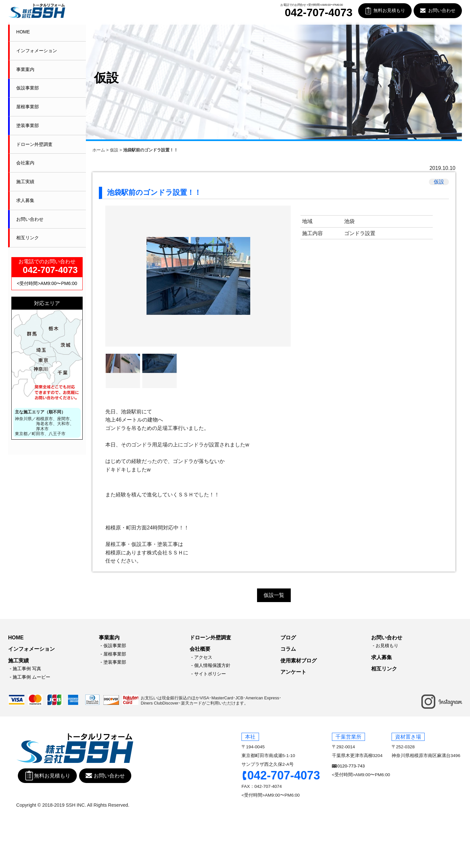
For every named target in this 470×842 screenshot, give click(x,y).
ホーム (98, 150)
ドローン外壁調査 (34, 144)
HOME (23, 31)
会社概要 (200, 649)
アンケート (293, 672)
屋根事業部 (27, 106)
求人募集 (25, 200)
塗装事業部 (27, 125)
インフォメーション (36, 50)
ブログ (288, 637)
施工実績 (25, 181)
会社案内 (25, 162)
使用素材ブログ (298, 660)
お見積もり (387, 645)
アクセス (203, 657)
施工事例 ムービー (31, 677)
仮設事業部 (27, 87)
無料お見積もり (389, 10)
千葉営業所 (348, 737)
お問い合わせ (441, 10)
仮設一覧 (274, 595)
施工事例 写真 (27, 668)
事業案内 (25, 69)
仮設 (114, 150)
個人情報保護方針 (212, 665)
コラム (288, 649)
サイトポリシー (210, 673)
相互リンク (27, 237)
